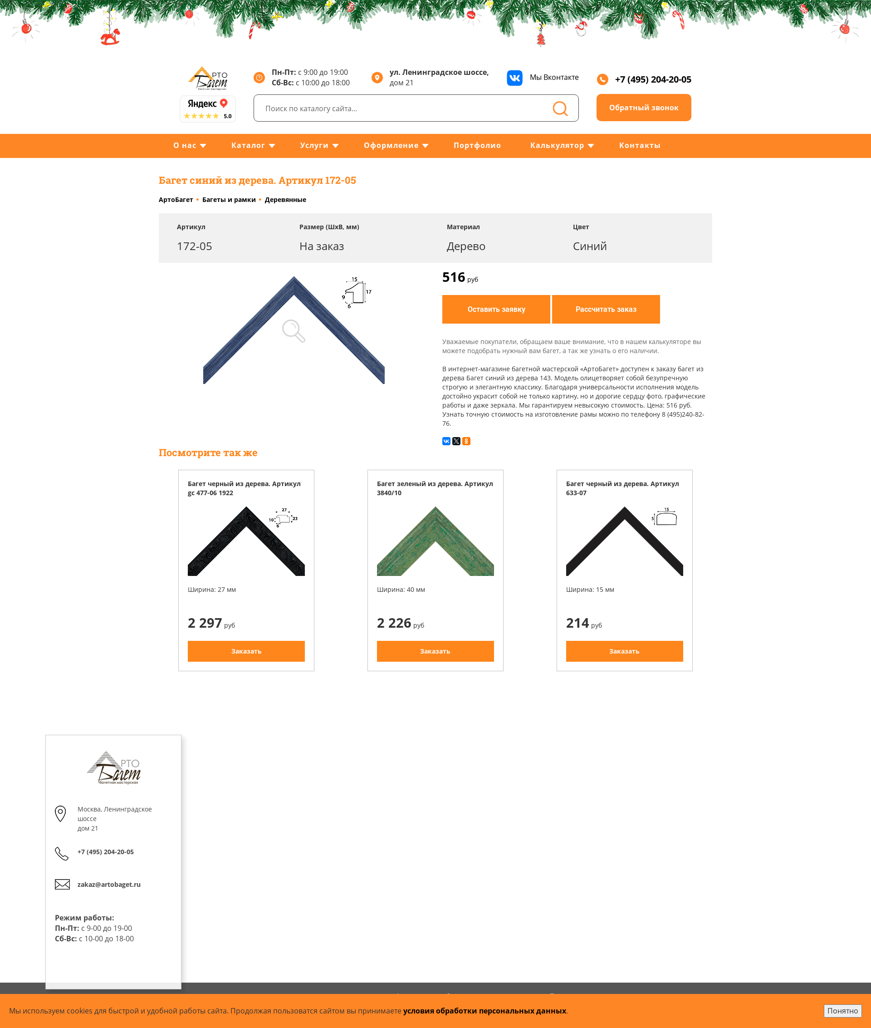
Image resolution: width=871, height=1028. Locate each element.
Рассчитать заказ (606, 309)
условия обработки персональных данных (484, 1011)
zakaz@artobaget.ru (109, 884)
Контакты (640, 145)
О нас (184, 145)
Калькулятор (557, 145)
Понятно (842, 1011)
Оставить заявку (496, 309)
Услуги (314, 145)
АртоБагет (176, 199)
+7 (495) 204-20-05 (644, 79)
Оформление (391, 145)
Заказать (246, 651)
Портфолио (477, 145)
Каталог (248, 145)
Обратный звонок (644, 108)
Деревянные (285, 199)
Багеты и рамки (229, 199)
